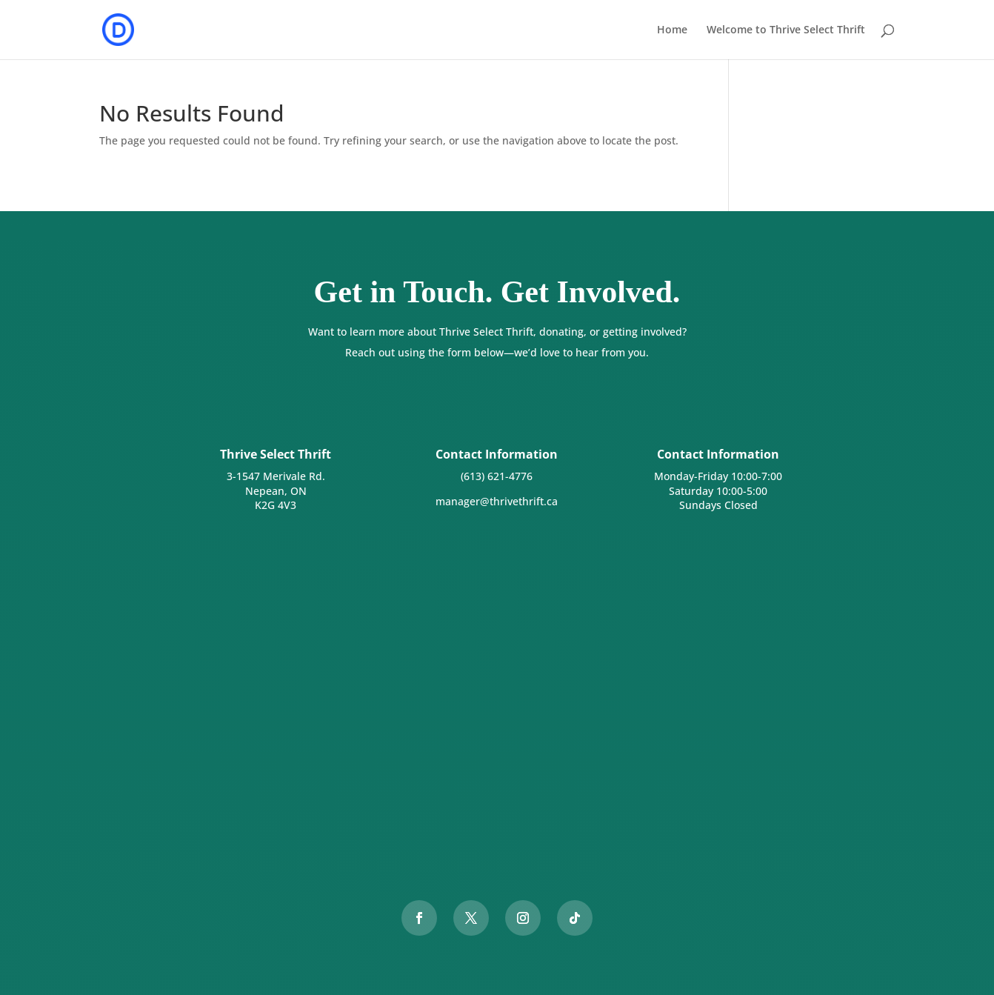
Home (672, 30)
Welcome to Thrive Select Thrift (786, 30)
